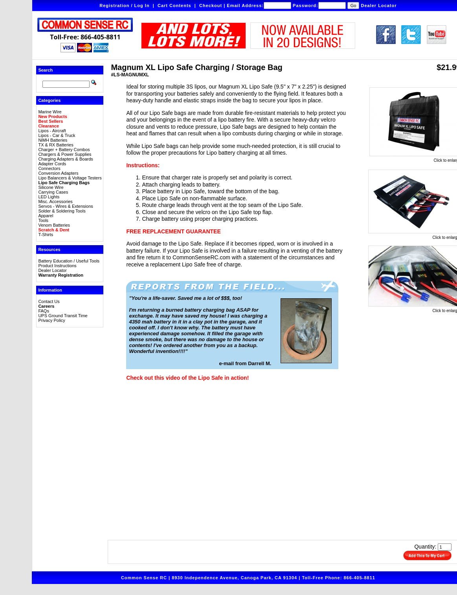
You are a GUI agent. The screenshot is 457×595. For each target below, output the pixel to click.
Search (45, 70)
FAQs (43, 311)
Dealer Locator (379, 5)
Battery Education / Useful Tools (68, 261)
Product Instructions (57, 265)
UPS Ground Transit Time (62, 315)
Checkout (210, 5)
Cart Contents (174, 5)
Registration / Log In (124, 5)
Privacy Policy (51, 320)
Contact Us (48, 301)
